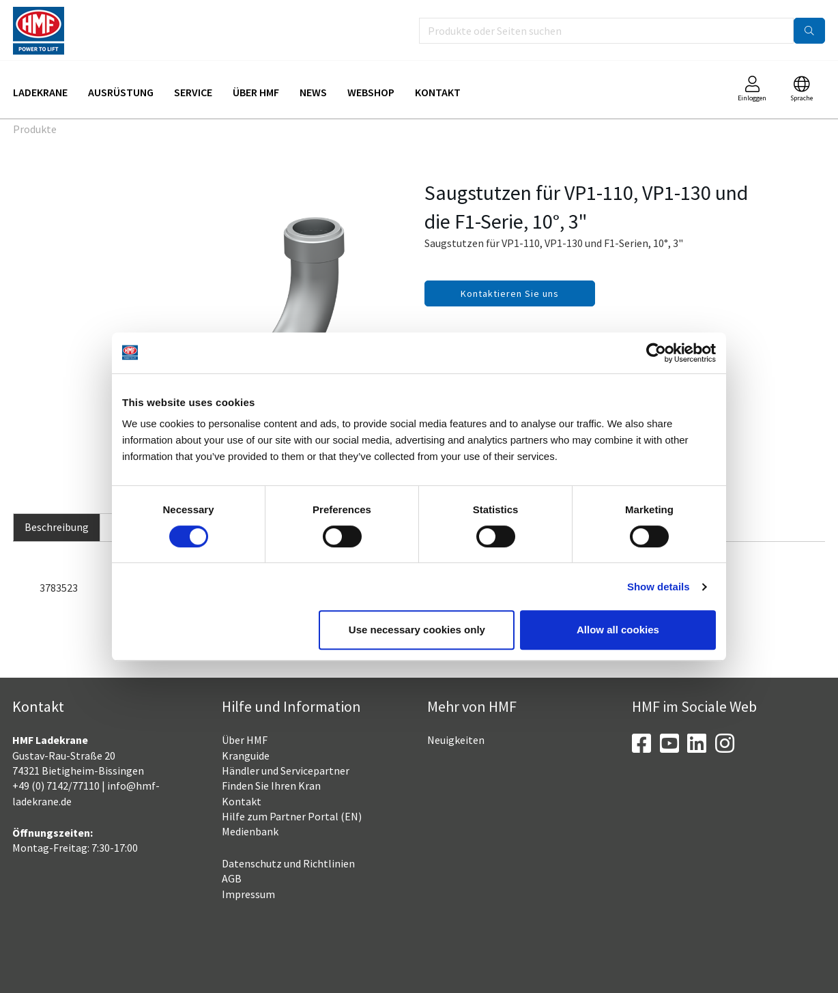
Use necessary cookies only (417, 629)
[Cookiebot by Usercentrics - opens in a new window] (656, 353)
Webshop (370, 92)
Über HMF (256, 92)
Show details (658, 586)
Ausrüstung (121, 92)
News (313, 92)
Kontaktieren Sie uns (510, 293)
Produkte (35, 129)
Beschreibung (57, 527)
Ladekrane (40, 92)
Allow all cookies (618, 629)
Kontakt (438, 92)
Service (193, 92)
